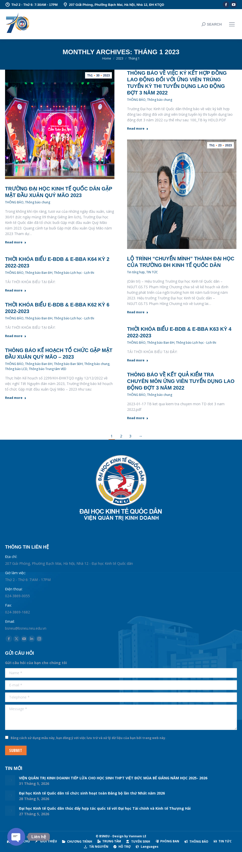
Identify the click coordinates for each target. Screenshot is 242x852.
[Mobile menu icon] (232, 24)
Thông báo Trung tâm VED (47, 369)
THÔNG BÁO (14, 202)
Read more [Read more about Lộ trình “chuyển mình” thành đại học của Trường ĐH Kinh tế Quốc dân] (137, 312)
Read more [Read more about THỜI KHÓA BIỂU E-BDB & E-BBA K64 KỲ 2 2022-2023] (15, 290)
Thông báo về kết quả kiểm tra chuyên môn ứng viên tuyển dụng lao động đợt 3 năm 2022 (180, 381)
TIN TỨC (152, 272)
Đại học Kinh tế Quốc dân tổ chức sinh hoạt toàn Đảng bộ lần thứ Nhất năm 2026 (92, 793)
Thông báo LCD (16, 369)
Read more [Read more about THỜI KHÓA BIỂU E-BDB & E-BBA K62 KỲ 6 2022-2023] (15, 336)
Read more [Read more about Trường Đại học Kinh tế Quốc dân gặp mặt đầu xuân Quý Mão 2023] (15, 242)
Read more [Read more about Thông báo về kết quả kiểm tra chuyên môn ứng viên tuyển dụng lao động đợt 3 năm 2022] (137, 418)
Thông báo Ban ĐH (38, 272)
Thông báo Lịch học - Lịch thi (74, 272)
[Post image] (10, 780)
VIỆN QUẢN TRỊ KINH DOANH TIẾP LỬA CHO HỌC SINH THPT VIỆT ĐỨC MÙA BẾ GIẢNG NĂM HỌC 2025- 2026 (113, 778)
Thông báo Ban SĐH (68, 364)
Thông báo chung (37, 202)
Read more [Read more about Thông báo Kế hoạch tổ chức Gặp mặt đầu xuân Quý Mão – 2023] (15, 398)
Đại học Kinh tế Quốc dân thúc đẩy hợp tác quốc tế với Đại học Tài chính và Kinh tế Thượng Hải (105, 808)
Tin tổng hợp (136, 272)
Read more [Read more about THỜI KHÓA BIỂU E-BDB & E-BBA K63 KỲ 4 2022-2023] (137, 360)
